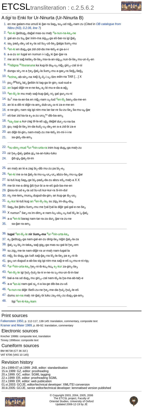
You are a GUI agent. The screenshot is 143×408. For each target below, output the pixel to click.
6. (5, 54)
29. (4, 190)
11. (4, 82)
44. (4, 277)
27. (4, 179)
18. (4, 120)
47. (4, 294)
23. (4, 152)
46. (4, 289)
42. (4, 265)
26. (4, 173)
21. (4, 137)
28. (4, 185)
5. (5, 48)
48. (4, 300)
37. (4, 239)
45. (4, 283)
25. (4, 167)
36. (4, 233)
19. (4, 126)
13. (4, 93)
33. (4, 212)
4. (5, 43)
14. (4, 98)
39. (4, 250)
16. (4, 109)
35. (4, 223)
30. (4, 195)
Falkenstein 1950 (12, 321)
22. (4, 147)
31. (4, 200)
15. (4, 104)
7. (5, 59)
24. (4, 158)
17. (4, 114)
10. (4, 76)
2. (5, 32)
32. (4, 206)
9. (5, 70)
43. (4, 271)
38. (4, 244)
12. (4, 87)
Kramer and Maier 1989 (16, 325)
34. (4, 218)
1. (5, 24)
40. (4, 255)
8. (5, 64)
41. (4, 260)
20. (4, 131)
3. (5, 38)
